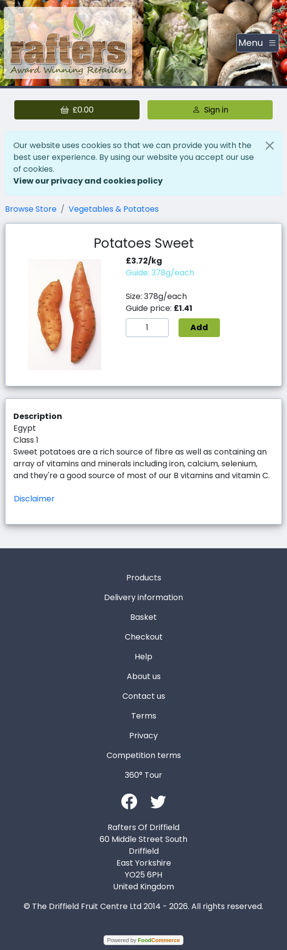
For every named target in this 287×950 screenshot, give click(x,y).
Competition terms (144, 755)
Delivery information (143, 597)
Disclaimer (34, 498)
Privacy (143, 735)
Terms (143, 716)
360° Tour (143, 775)
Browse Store (31, 209)
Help (143, 656)
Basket (143, 617)
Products (143, 577)
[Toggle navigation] (257, 43)
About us (144, 676)
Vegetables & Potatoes (114, 209)
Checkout (144, 637)
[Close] (270, 145)
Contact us (143, 696)
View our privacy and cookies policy (88, 181)
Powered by (143, 940)
